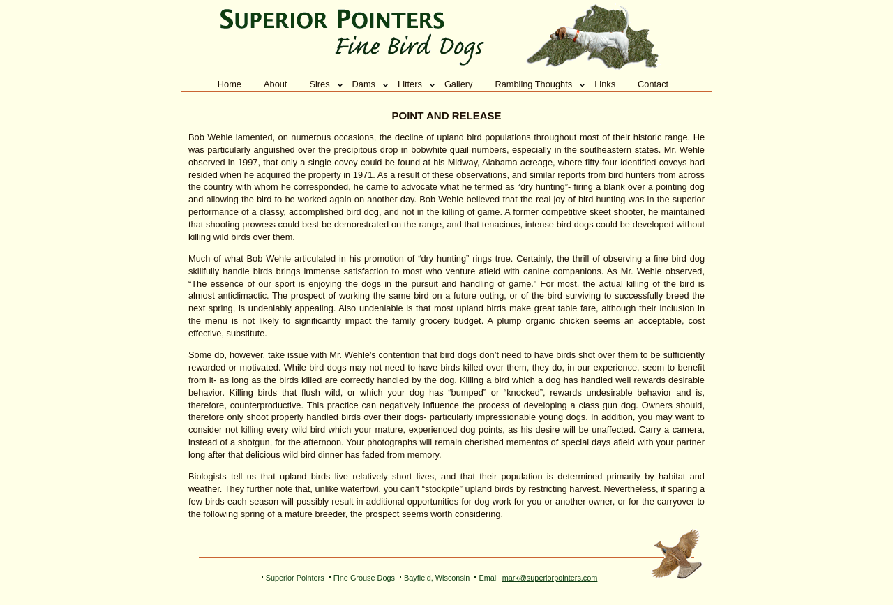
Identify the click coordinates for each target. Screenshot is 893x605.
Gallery (458, 84)
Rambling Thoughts (533, 84)
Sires (319, 84)
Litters (410, 84)
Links (604, 84)
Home (229, 84)
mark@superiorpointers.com (550, 578)
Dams (363, 84)
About (275, 84)
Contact (653, 84)
